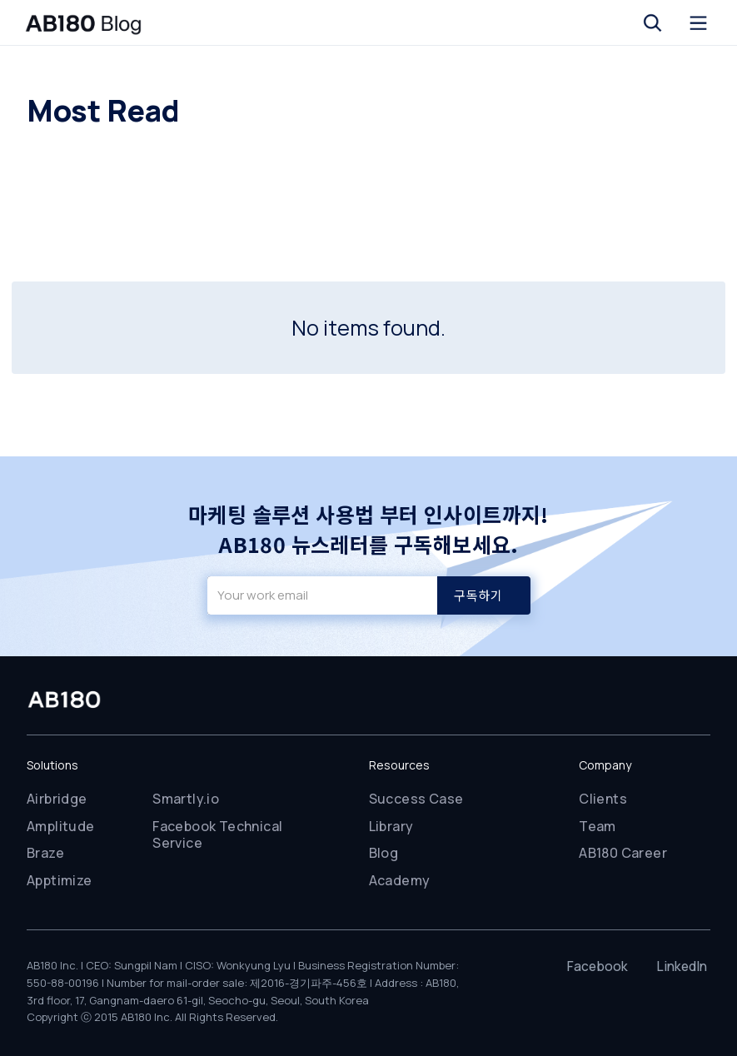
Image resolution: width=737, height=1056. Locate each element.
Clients (603, 799)
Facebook (597, 966)
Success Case (416, 799)
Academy (400, 880)
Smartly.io (185, 799)
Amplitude (61, 826)
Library (391, 826)
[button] (652, 23)
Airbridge (57, 799)
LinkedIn (681, 966)
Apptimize (59, 880)
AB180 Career (623, 853)
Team (597, 826)
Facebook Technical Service (217, 835)
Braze (45, 853)
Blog (384, 853)
